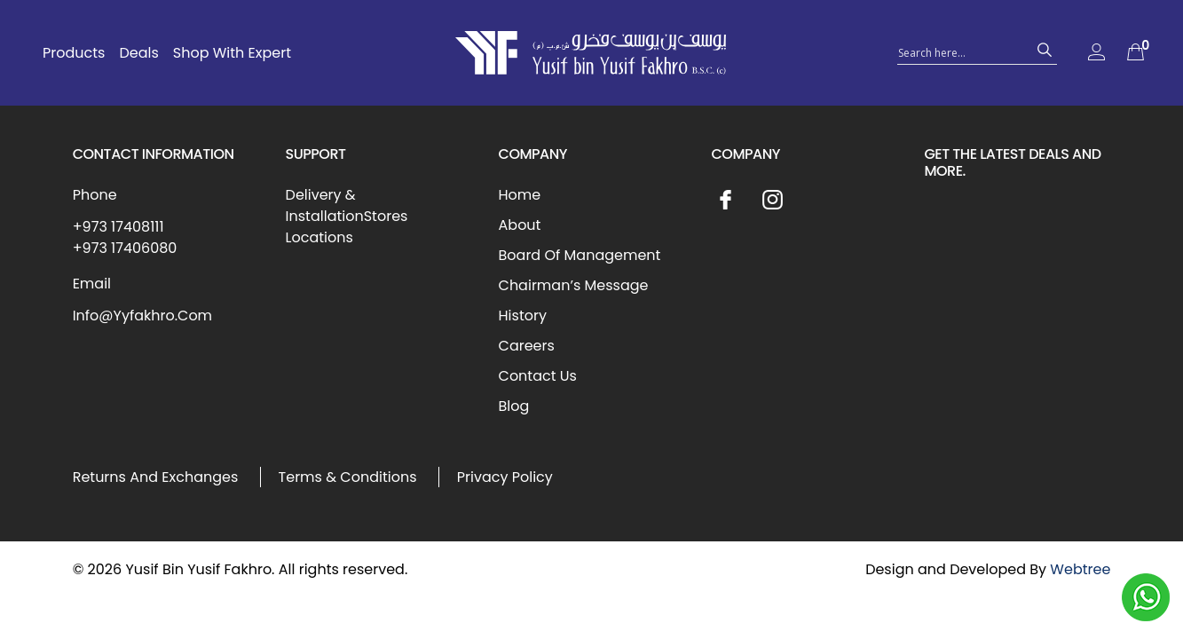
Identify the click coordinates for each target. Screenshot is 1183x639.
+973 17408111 (118, 227)
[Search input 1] (961, 51)
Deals (138, 53)
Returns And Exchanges (156, 477)
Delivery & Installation (325, 205)
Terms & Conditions (348, 477)
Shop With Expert (232, 53)
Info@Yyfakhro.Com (142, 315)
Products (74, 53)
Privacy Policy (505, 477)
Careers (527, 345)
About (520, 225)
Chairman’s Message (574, 285)
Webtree (1080, 569)
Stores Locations (347, 227)
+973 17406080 (125, 248)
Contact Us (538, 376)
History (523, 315)
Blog (514, 406)
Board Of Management (580, 255)
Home (520, 195)
